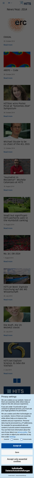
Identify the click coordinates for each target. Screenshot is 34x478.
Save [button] (17, 450)
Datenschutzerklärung (21, 473)
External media (26, 437)
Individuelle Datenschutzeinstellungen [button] (17, 467)
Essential (5, 437)
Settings (13, 434)
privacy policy (22, 430)
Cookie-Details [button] (11, 473)
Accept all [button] (17, 443)
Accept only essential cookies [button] (17, 458)
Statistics (15, 437)
